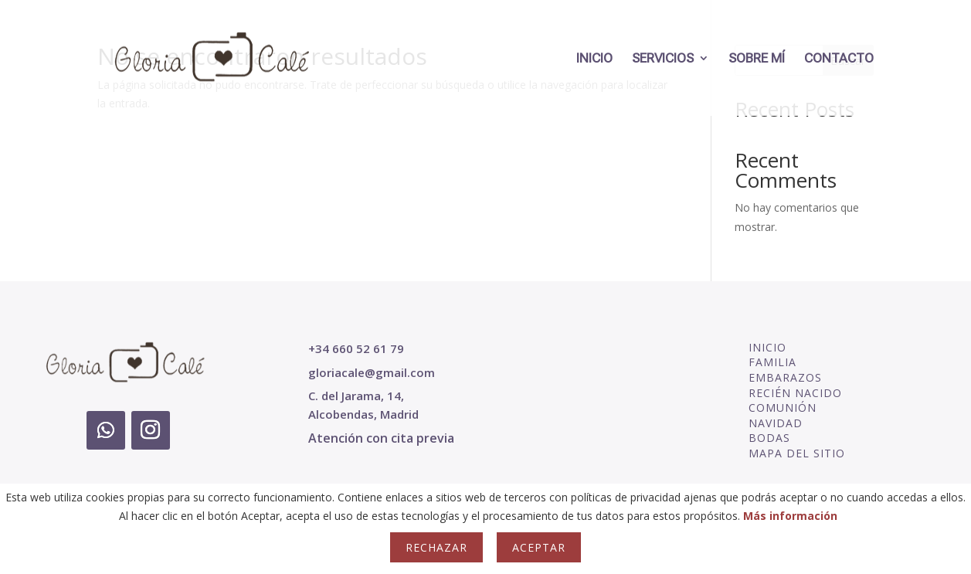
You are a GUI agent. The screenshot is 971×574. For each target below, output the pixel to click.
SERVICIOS (663, 59)
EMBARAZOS (785, 377)
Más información (790, 515)
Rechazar (436, 547)
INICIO (594, 59)
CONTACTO (839, 59)
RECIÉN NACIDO (795, 392)
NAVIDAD (776, 423)
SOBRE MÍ (756, 59)
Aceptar (538, 547)
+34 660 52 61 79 (356, 348)
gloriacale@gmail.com (371, 372)
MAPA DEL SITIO (797, 453)
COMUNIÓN (783, 407)
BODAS (769, 437)
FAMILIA (772, 362)
